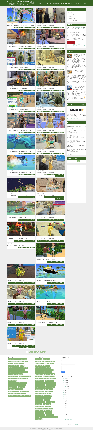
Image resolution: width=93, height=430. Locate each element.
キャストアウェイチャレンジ (14, 389)
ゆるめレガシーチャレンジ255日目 (15, 280)
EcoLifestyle (51, 378)
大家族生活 (20, 387)
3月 (64, 407)
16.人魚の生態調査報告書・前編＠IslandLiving (19, 172)
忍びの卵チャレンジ (13, 395)
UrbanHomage (53, 417)
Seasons (47, 410)
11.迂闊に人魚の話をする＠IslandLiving (47, 280)
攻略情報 (70, 16)
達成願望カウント (12, 376)
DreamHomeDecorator (40, 378)
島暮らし (32, 27)
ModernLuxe (46, 397)
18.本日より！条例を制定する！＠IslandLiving (19, 130)
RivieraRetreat (48, 408)
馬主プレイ (21, 395)
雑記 (21, 365)
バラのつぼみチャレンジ (20, 372)
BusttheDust (45, 365)
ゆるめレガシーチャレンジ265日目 (45, 46)
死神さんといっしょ (13, 391)
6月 (64, 401)
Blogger (76, 424)
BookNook (37, 365)
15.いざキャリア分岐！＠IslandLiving (17, 195)
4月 (64, 405)
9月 (64, 396)
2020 (64, 388)
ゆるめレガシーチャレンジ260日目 (45, 151)
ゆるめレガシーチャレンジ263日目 (45, 88)
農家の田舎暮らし (19, 369)
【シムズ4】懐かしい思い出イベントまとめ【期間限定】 (79, 87)
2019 (64, 414)
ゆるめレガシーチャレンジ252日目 (15, 343)
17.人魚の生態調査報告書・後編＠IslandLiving (19, 151)
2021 (64, 386)
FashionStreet (48, 380)
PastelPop (47, 406)
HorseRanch (48, 389)
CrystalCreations (39, 374)
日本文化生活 (11, 380)
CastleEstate (38, 367)
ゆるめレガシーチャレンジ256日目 (45, 238)
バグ (28, 27)
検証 (28, 395)
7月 (64, 400)
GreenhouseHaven (39, 384)
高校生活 (10, 374)
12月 (64, 390)
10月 (64, 394)
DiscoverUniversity (47, 376)
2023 (64, 382)
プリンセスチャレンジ (23, 376)
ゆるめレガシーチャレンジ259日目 (45, 172)
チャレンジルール (23, 391)
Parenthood (45, 404)
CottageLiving (38, 369)
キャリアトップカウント (29, 345)
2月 (64, 409)
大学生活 (10, 369)
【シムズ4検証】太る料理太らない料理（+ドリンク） (79, 71)
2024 (64, 380)
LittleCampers (46, 395)
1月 (64, 411)
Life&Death (37, 395)
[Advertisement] (76, 184)
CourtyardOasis (38, 372)
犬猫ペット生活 (22, 367)
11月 (64, 392)
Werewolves (37, 419)
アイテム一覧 (71, 14)
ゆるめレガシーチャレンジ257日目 (45, 217)
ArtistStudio (37, 359)
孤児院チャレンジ (20, 384)
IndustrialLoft (48, 391)
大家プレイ (17, 374)
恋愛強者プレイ (12, 387)
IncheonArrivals (38, 391)
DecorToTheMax (49, 374)
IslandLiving (18, 27)
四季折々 (10, 372)
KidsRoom (46, 393)
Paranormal (37, 404)
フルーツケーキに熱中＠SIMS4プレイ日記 (20, 2)
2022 (64, 384)
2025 (64, 378)
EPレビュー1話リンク (73, 18)
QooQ (49, 429)
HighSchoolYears (48, 387)
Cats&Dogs (46, 367)
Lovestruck (37, 397)
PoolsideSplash (38, 408)
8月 (64, 398)
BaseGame (40, 27)
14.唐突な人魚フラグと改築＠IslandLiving (18, 217)
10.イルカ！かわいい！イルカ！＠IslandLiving (49, 301)
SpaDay (47, 412)
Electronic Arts (79, 27)
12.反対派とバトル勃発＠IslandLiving (46, 259)
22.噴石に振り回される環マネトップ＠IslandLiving (20, 46)
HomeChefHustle (39, 389)
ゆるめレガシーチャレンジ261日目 (45, 130)
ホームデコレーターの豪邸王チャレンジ (17, 382)
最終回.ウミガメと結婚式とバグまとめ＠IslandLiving (20, 25)
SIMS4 (23, 27)
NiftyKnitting (49, 402)
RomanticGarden (39, 410)
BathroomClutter (38, 363)
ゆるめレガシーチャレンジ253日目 (15, 322)
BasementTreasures (48, 361)
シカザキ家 (51, 27)
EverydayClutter (38, 380)
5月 (64, 403)
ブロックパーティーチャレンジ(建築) (16, 393)
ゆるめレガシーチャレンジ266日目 (45, 25)
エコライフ (11, 384)
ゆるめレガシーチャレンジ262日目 (45, 109)
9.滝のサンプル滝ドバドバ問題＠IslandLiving (48, 322)
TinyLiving (37, 417)
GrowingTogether (50, 384)
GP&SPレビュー (12, 367)
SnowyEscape (38, 412)
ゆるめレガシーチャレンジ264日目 (45, 67)
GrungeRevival (38, 387)
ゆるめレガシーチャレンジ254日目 (15, 301)
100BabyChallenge (21, 361)
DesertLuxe (37, 376)
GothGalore (51, 382)
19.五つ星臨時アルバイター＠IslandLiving (18, 109)
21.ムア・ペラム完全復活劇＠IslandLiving (18, 67)
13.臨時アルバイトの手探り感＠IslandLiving (18, 238)
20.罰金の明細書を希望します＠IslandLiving (18, 88)
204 (41, 351)
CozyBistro (47, 372)
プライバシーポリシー (66, 419)
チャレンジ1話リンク (72, 20)
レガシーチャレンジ (59, 27)
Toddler (44, 417)
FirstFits (37, 382)
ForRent (43, 382)
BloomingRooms (48, 363)
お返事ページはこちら (72, 118)
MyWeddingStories (39, 402)
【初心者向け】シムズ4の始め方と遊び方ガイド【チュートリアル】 (79, 55)
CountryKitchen (48, 369)
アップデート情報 (27, 247)
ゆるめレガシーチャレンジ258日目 (45, 195)
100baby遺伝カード (13, 365)
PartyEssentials (38, 406)
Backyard (45, 359)
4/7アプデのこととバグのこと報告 (15, 245)
